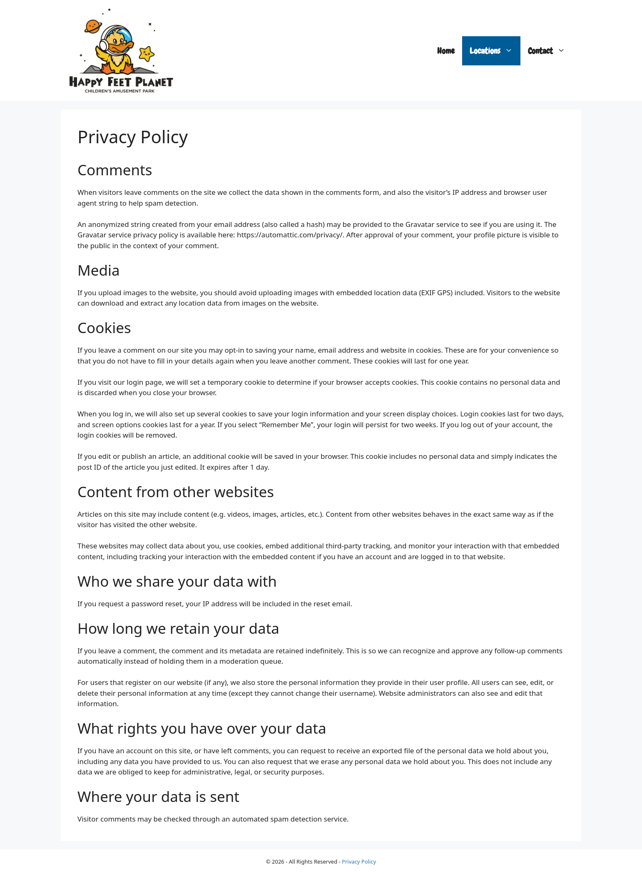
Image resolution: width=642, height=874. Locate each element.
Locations (495, 50)
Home (446, 50)
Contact (550, 50)
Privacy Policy (359, 861)
